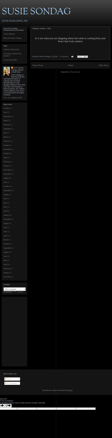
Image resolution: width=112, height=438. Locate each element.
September (7, 129)
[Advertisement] (12, 331)
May (5, 207)
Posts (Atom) (75, 72)
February (7, 125)
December (7, 116)
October (6, 108)
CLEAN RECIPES (10, 60)
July (5, 133)
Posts (7, 379)
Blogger (70, 390)
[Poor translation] (8, 405)
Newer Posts (37, 65)
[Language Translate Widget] (15, 289)
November (7, 149)
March (6, 120)
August (6, 178)
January (6, 145)
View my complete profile (13, 98)
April (5, 158)
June (5, 112)
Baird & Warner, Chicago (13, 38)
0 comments (64, 56)
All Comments (11, 383)
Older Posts (103, 65)
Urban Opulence (9, 34)
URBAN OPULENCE (12, 50)
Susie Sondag (18, 68)
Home (70, 65)
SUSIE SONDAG (36, 12)
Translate (17, 292)
